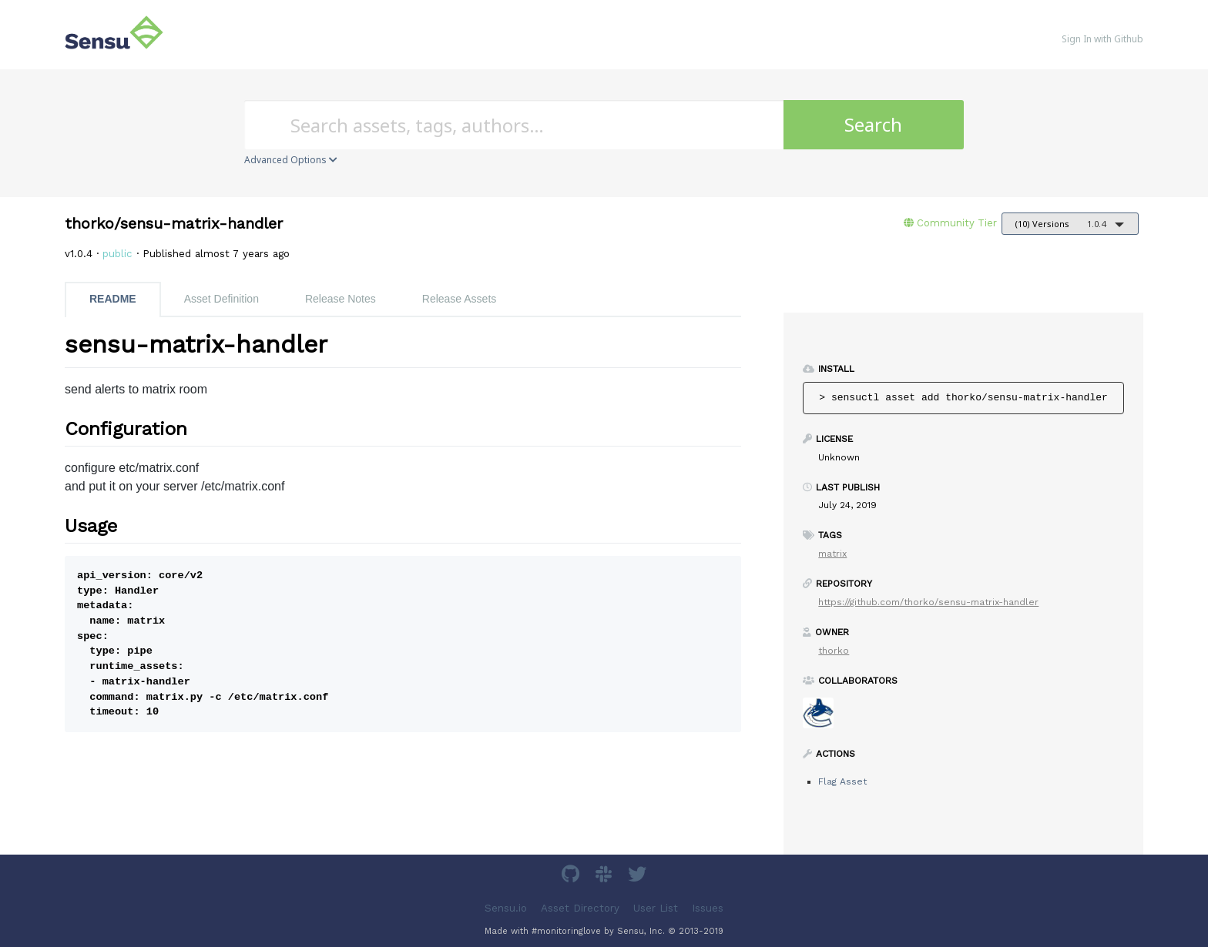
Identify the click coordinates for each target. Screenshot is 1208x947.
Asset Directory (580, 908)
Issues (707, 908)
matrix (832, 553)
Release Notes (340, 299)
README (112, 299)
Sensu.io (506, 908)
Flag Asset (842, 781)
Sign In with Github (1102, 38)
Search (873, 124)
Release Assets (459, 299)
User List (655, 908)
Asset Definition (221, 299)
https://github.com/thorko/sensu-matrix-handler (928, 602)
